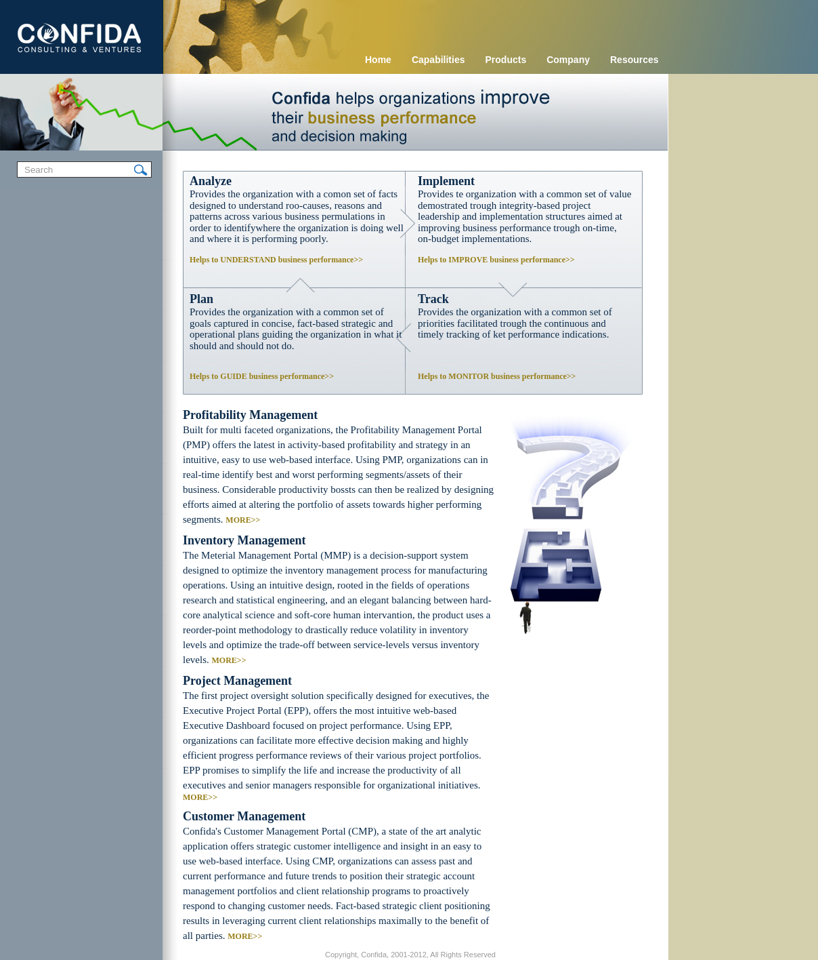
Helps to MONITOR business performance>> (497, 376)
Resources (634, 59)
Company (568, 59)
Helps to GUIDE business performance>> (262, 376)
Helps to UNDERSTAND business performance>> (276, 259)
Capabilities (438, 59)
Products (506, 59)
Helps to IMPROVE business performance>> (496, 259)
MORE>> (242, 520)
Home (378, 59)
